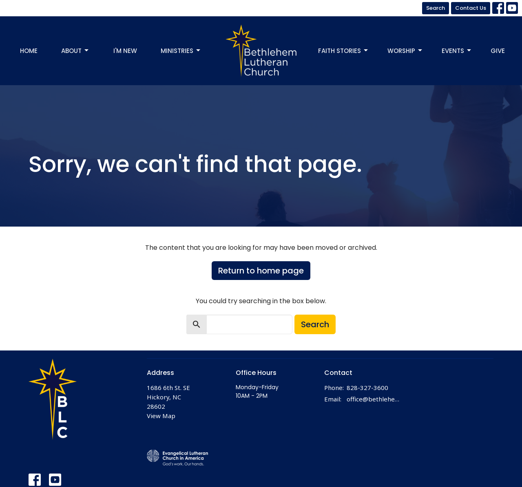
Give (498, 50)
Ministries (181, 50)
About (75, 50)
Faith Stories (343, 50)
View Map (161, 416)
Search (435, 8)
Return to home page (261, 270)
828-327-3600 (367, 387)
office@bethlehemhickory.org (376, 399)
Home (29, 50)
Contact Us (470, 8)
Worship (405, 50)
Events (457, 50)
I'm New (125, 50)
